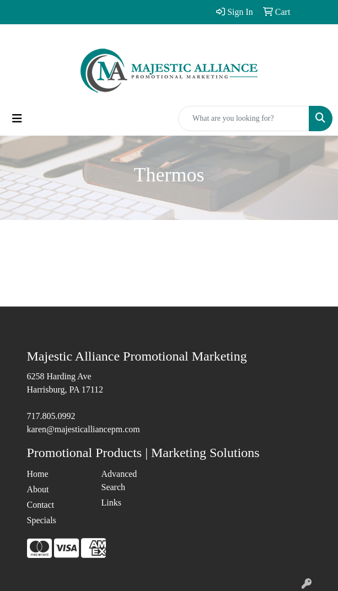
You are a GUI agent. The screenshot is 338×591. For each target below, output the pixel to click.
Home (38, 474)
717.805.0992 (51, 416)
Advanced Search (119, 480)
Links (111, 502)
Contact (41, 504)
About (38, 489)
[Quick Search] (243, 118)
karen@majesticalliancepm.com (83, 429)
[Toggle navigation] (17, 118)
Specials (41, 520)
